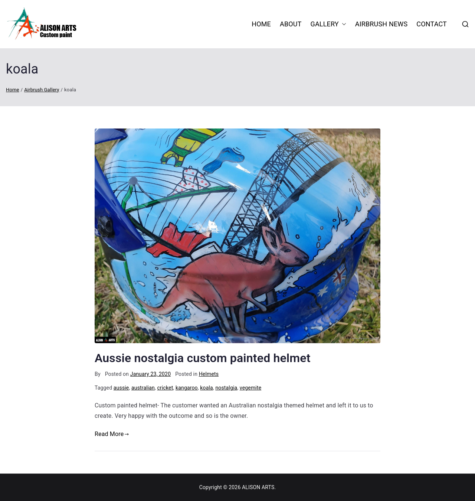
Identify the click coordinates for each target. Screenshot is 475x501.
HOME (261, 24)
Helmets (209, 374)
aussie (121, 388)
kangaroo (187, 388)
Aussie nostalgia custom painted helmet (203, 358)
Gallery (328, 24)
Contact (431, 24)
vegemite (250, 388)
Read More (112, 433)
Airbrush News (381, 24)
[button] (342, 24)
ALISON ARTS (258, 487)
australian (143, 388)
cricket (165, 388)
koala (206, 388)
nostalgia (226, 388)
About (291, 24)
